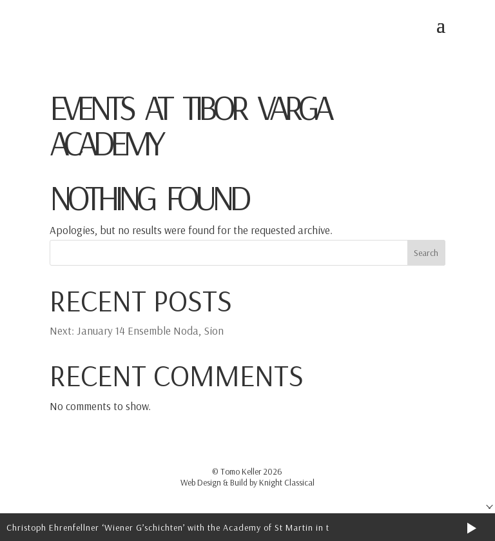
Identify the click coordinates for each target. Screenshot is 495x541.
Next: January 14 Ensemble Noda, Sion (137, 330)
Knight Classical (287, 482)
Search (426, 253)
